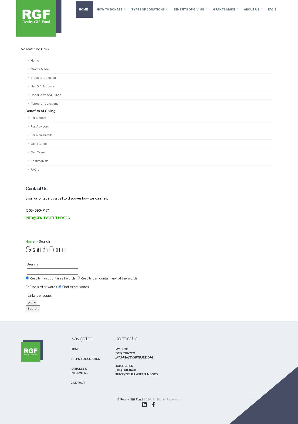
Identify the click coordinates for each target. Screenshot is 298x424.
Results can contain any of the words (109, 278)
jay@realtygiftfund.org (134, 357)
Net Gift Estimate (42, 86)
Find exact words (75, 287)
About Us (251, 14)
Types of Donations (148, 14)
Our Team (38, 152)
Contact (78, 382)
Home (83, 14)
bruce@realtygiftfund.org (136, 374)
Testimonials (39, 161)
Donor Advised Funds (46, 95)
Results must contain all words (52, 278)
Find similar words (43, 287)
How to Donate (109, 14)
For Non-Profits (42, 135)
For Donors (39, 118)
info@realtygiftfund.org (48, 218)
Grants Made (224, 14)
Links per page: (40, 295)
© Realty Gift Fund (130, 399)
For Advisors (40, 126)
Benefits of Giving (188, 14)
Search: (32, 264)
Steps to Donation (43, 77)
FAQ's (272, 14)
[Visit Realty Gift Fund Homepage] (45, 14)
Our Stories (39, 143)
